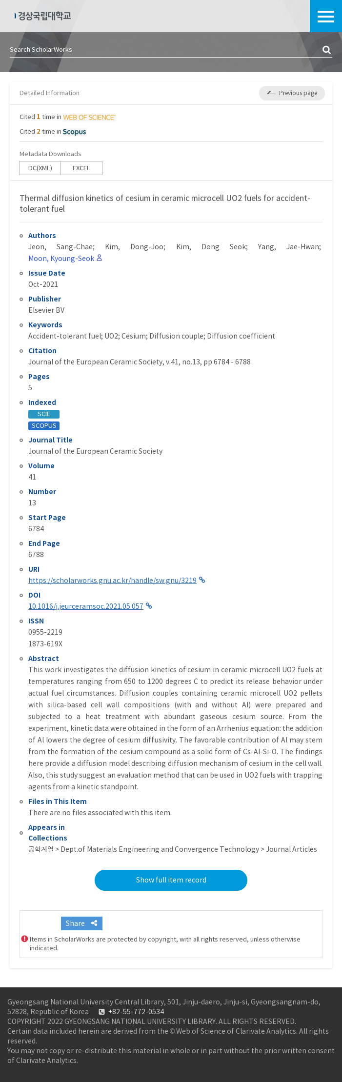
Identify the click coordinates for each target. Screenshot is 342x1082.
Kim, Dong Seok (211, 246)
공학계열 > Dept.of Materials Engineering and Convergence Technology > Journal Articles (172, 849)
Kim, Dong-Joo (134, 246)
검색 (327, 50)
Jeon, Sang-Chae (60, 246)
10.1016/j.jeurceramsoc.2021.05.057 (85, 606)
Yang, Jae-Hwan (288, 246)
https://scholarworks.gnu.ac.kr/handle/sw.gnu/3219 (112, 580)
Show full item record (171, 880)
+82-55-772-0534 (136, 1011)
